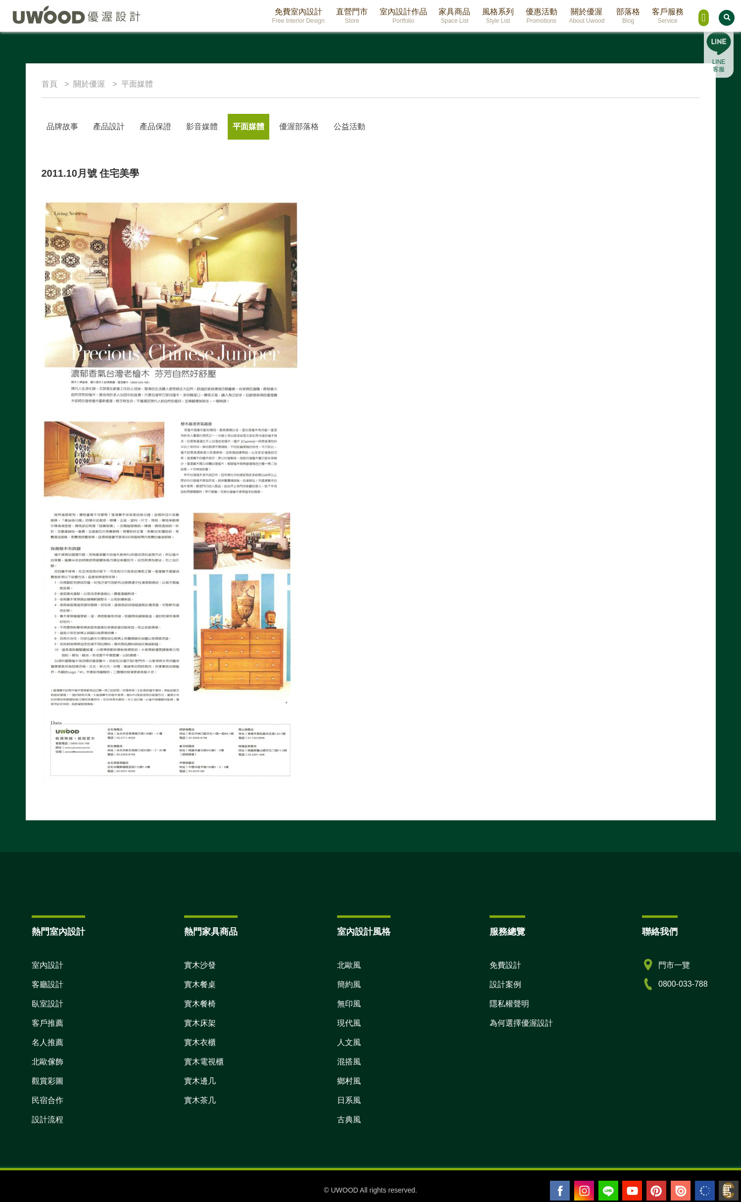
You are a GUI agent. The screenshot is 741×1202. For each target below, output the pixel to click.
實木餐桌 (200, 984)
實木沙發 (200, 965)
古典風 (349, 1119)
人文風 (349, 1042)
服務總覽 (507, 932)
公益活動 (349, 126)
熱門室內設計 (58, 932)
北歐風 (349, 965)
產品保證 (155, 126)
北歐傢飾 (47, 1061)
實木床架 (200, 1023)
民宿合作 (47, 1100)
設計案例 (505, 984)
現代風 (349, 1023)
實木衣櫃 (200, 1042)
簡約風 (349, 984)
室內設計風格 (364, 932)
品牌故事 (62, 126)
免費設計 (505, 965)
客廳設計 (47, 984)
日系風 (349, 1100)
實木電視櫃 (204, 1061)
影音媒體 (202, 126)
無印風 (349, 1004)
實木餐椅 (200, 1004)
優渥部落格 (299, 126)
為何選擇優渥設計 (521, 1023)
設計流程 (47, 1119)
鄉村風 (349, 1081)
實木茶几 (200, 1100)
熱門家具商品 (211, 932)
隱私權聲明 (509, 1004)
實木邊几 (200, 1081)
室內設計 (47, 965)
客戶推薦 (47, 1023)
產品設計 (109, 126)
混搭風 (349, 1061)
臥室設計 (47, 1004)
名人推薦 (47, 1042)
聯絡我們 (660, 932)
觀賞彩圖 (47, 1081)
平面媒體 (248, 126)
